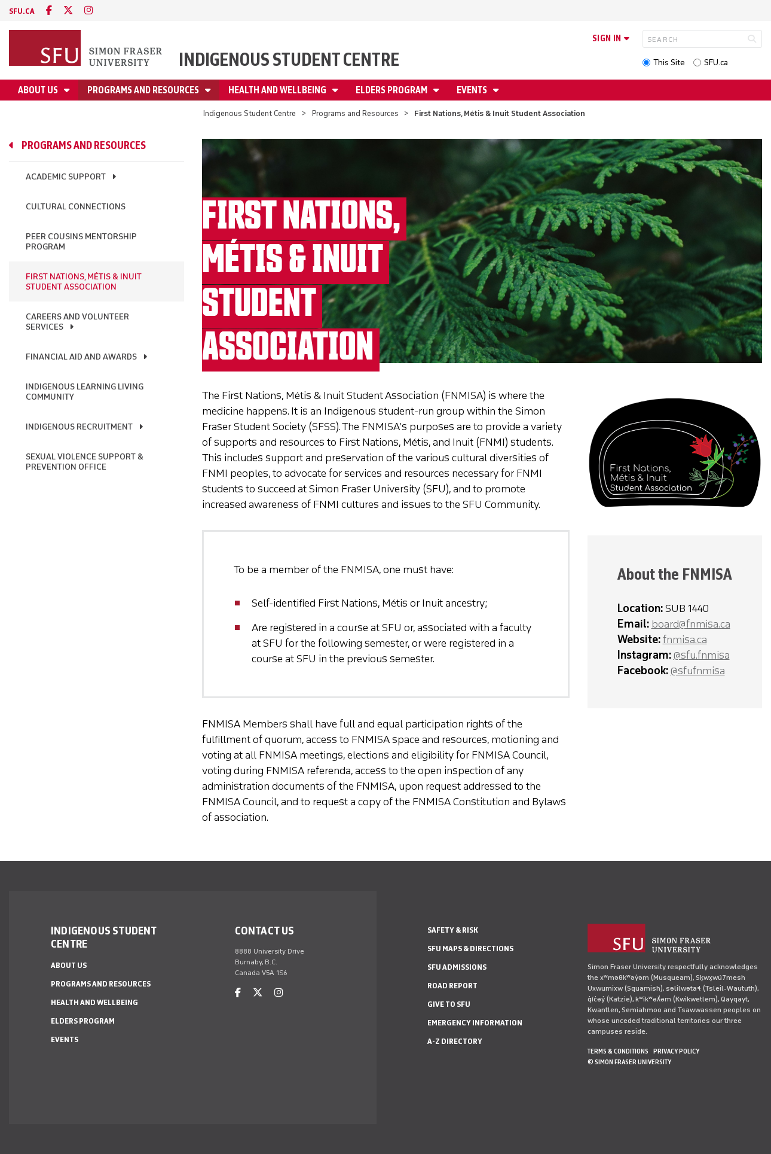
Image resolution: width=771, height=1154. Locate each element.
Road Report (452, 986)
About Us (39, 90)
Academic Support (66, 177)
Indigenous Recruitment (79, 427)
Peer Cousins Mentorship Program (81, 242)
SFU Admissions (457, 967)
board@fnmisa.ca (690, 624)
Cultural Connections (76, 207)
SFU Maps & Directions (470, 948)
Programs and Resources (144, 90)
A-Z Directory (454, 1041)
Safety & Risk (452, 930)
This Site (669, 62)
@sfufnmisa (698, 670)
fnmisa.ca (685, 639)
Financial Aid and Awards (81, 357)
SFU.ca (716, 62)
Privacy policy (676, 1051)
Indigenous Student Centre (289, 59)
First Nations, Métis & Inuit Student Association (84, 282)
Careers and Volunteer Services (77, 322)
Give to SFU (448, 1004)
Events (473, 90)
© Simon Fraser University (629, 1062)
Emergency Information (474, 1023)
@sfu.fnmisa (702, 655)
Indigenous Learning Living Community (84, 392)
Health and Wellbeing (278, 90)
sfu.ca (22, 11)
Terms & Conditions (618, 1051)
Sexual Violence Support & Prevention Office (84, 462)
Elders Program (392, 90)
